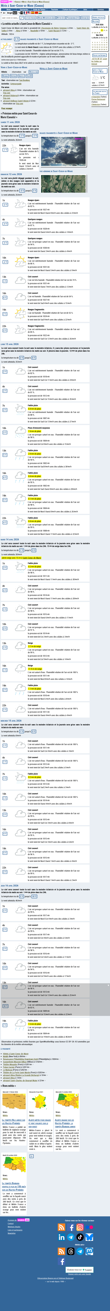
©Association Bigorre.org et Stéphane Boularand (55, 1278)
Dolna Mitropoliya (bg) (46, 17)
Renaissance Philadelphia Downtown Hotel (20, 1059)
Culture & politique (70, 9)
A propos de (18, 1220)
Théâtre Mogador (10, 1064)
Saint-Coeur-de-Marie (32, 557)
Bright (10, 12)
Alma (18, 30)
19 (95, 47)
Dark (15, 12)
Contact (11, 1223)
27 (92, 33)
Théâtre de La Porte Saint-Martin (16, 1072)
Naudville (34, 30)
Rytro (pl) (61, 17)
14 (99, 45)
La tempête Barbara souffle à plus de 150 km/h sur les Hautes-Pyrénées (14, 1186)
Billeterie (95, 21)
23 (104, 47)
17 (106, 45)
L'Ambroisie (95, 104)
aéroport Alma (9, 90)
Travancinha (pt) (73, 17)
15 (102, 45)
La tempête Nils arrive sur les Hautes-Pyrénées (13, 1121)
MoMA (5, 1056)
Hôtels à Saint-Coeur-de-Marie (53, 68)
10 (106, 42)
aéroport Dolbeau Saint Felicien (16, 101)
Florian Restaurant (98, 99)
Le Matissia (7, 1069)
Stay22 (29, 75)
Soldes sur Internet (99, 55)
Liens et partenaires (15, 1230)
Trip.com (6, 92)
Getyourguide (15, 83)
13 (97, 45)
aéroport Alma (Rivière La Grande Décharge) (21, 1075)
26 (106, 30)
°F (22, 12)
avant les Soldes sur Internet (99, 61)
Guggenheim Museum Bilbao (15, 1061)
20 (97, 47)
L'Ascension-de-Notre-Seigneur (54, 28)
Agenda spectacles (98, 17)
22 (102, 47)
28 (95, 33)
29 (97, 33)
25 (104, 30)
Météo (5, 1115)
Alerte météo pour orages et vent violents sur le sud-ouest (40, 1123)
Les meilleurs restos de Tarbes (99, 92)
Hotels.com (33, 71)
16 (104, 45)
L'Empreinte (95, 96)
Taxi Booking (24, 80)
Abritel (21, 75)
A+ (4, 12)
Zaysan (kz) (85, 17)
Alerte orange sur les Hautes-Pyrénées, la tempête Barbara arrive (65, 1123)
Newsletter (12, 1233)
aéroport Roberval (10, 95)
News (9, 9)
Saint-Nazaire (54, 30)
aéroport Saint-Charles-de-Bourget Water (20, 1080)
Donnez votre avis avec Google (79, 1274)
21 (99, 47)
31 (106, 49)
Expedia (13, 75)
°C (19, 12)
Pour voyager (6, 108)
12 (95, 45)
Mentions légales (14, 1226)
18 (92, 47)
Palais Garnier (9, 1067)
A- (1, 12)
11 (92, 45)
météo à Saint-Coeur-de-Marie (98, 71)
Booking (5, 75)
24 (102, 30)
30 (99, 33)
